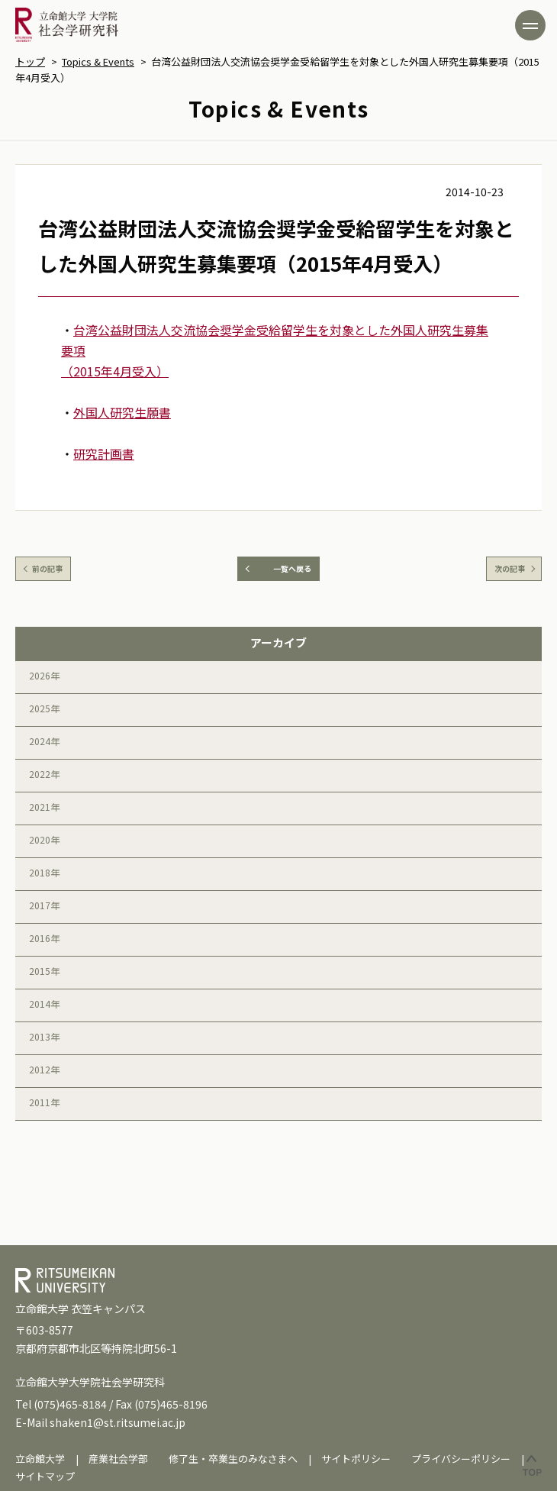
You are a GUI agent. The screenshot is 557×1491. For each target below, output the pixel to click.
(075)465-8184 (70, 1404)
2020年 (44, 839)
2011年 (44, 1102)
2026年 (44, 675)
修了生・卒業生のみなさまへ (233, 1458)
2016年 (44, 937)
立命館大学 (40, 1458)
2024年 (44, 740)
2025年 (44, 708)
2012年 (44, 1069)
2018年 (44, 872)
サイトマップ (45, 1476)
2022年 (44, 773)
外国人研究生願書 (122, 412)
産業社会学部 (118, 1458)
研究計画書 (103, 453)
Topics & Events (98, 61)
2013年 (44, 1036)
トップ (30, 61)
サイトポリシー (356, 1458)
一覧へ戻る (292, 568)
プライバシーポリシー (460, 1458)
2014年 (44, 1003)
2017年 (44, 905)
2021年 (44, 806)
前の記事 (47, 568)
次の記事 (509, 568)
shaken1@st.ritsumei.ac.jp (117, 1422)
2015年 (44, 970)
